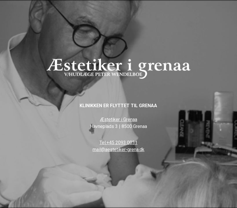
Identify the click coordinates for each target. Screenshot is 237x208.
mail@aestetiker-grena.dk (118, 149)
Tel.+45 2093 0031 (118, 142)
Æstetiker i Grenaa (118, 119)
